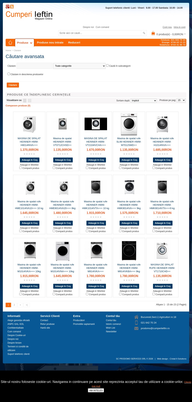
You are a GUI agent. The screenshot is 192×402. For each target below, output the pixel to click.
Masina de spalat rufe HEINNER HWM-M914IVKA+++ (95, 268)
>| (27, 305)
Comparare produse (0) (18, 105)
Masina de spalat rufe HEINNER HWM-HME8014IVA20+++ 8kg (62, 205)
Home (8, 50)
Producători (79, 320)
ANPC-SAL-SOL (16, 324)
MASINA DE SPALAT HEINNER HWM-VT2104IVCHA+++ (95, 141)
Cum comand (102, 27)
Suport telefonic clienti (18, 354)
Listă (24, 100)
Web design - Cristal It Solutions (171, 359)
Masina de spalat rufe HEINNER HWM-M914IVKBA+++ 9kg (128, 268)
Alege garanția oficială (19, 320)
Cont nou (167, 27)
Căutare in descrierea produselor (26, 74)
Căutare (17, 50)
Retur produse (47, 324)
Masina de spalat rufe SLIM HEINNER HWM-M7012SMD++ (128, 141)
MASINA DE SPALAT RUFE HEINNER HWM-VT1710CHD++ (162, 268)
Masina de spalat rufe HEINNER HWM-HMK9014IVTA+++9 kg (162, 205)
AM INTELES (96, 390)
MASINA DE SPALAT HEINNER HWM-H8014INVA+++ (29, 141)
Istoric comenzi (113, 324)
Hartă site (45, 328)
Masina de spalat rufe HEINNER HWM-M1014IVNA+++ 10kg (62, 268)
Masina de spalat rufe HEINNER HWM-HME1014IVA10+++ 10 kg (29, 205)
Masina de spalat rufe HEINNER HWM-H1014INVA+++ (162, 141)
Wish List (110, 328)
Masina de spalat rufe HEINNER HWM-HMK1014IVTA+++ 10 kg (95, 205)
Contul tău (111, 320)
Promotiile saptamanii (84, 324)
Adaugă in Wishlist (29, 165)
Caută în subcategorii (119, 66)
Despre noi (88, 27)
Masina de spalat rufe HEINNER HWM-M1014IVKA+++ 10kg (29, 268)
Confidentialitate (16, 328)
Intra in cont (179, 27)
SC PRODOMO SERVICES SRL (131, 359)
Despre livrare (15, 342)
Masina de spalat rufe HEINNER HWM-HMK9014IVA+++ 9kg (129, 205)
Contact (44, 320)
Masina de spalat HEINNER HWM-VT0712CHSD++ (62, 141)
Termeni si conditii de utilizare (18, 348)
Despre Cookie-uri (17, 335)
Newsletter (111, 331)
